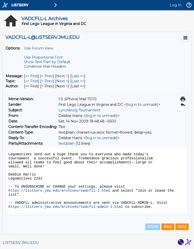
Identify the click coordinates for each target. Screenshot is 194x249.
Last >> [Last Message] (77, 76)
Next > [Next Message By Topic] (62, 81)
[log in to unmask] (142, 104)
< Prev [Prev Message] (47, 76)
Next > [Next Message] (62, 76)
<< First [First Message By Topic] (31, 81)
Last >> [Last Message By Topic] (77, 81)
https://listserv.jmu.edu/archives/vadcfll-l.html (59, 191)
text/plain (66, 143)
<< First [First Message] (31, 76)
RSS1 (167, 227)
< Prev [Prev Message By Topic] (47, 81)
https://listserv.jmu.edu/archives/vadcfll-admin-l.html (65, 207)
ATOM (152, 227)
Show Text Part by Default (47, 62)
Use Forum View (38, 48)
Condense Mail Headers (45, 66)
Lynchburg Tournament (79, 110)
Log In (175, 5)
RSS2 (182, 227)
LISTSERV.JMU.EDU (21, 242)
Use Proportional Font (43, 57)
